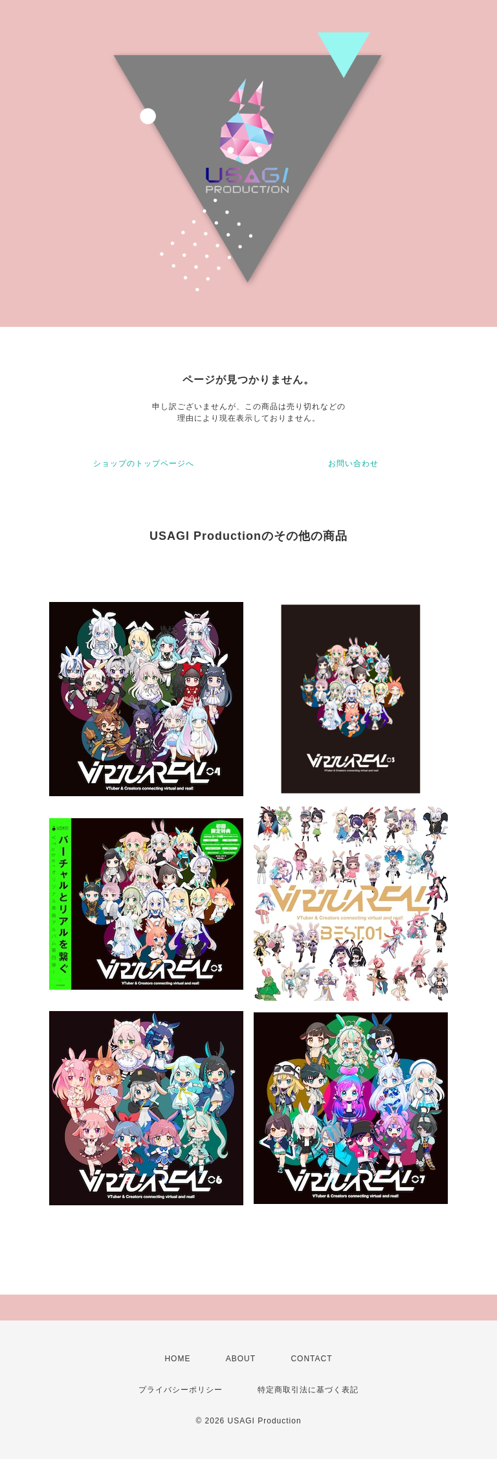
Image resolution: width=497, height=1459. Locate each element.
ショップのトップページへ (143, 463)
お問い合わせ (353, 463)
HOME (177, 1358)
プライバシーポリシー (180, 1389)
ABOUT (241, 1358)
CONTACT (311, 1358)
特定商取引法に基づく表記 (308, 1389)
